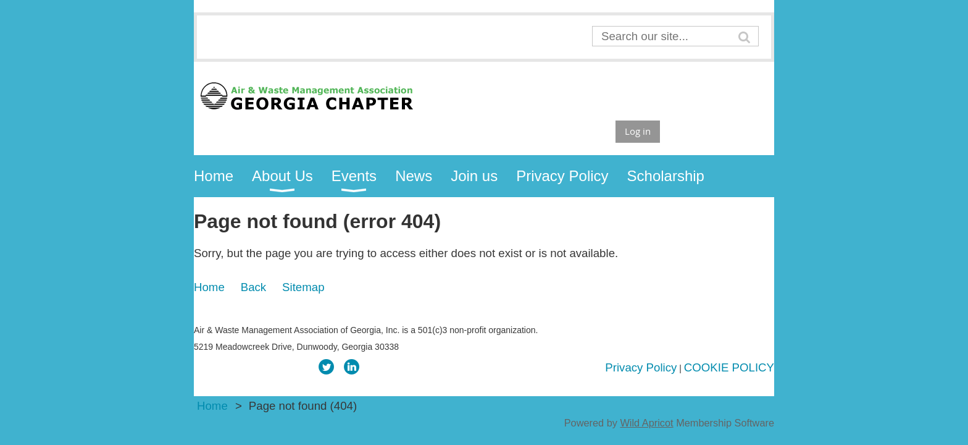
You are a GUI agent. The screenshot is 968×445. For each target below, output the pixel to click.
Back (253, 287)
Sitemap (303, 287)
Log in (638, 131)
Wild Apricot (646, 422)
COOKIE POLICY (729, 367)
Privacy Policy (641, 367)
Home (209, 287)
